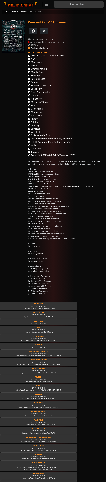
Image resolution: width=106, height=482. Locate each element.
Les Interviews (84, 440)
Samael (33, 82)
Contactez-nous (20, 451)
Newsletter (17, 459)
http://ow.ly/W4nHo (35, 261)
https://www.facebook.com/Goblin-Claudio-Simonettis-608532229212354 (64, 186)
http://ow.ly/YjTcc (34, 246)
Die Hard (34, 95)
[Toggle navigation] (46, 4)
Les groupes (55, 440)
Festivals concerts (85, 462)
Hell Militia (35, 115)
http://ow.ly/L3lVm (41, 268)
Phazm (33, 118)
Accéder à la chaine (38, 48)
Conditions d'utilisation (24, 443)
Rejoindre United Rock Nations (27, 455)
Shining (33, 125)
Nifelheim (34, 122)
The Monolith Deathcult (41, 85)
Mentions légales (21, 439)
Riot (31, 105)
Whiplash (34, 132)
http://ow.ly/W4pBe (35, 253)
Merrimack (35, 62)
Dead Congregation (39, 92)
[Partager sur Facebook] (33, 31)
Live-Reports (55, 443)
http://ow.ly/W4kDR (41, 271)
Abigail (33, 65)
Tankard (33, 151)
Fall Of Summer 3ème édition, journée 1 (50, 138)
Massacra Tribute (38, 102)
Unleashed (35, 148)
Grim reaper (35, 108)
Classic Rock (55, 455)
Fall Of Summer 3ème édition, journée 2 (50, 141)
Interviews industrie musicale (83, 453)
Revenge (34, 75)
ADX (31, 58)
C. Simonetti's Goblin (40, 135)
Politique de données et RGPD (27, 447)
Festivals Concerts (19, 12)
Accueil (6, 12)
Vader (32, 145)
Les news (53, 451)
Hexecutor (35, 98)
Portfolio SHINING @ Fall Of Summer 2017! (51, 155)
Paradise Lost (36, 78)
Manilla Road (36, 72)
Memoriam (35, 112)
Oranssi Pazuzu (37, 68)
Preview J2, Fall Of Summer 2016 (46, 55)
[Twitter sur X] (44, 31)
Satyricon (34, 128)
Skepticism (35, 88)
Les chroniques (57, 447)
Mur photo (82, 458)
